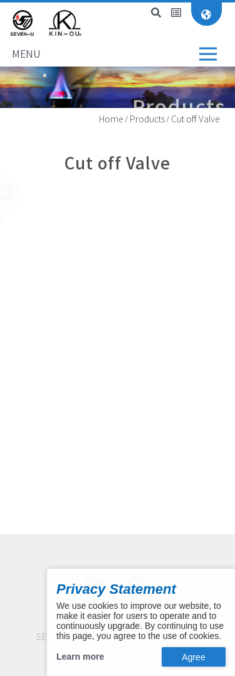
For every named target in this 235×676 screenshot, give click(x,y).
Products (147, 119)
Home (111, 119)
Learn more (80, 657)
